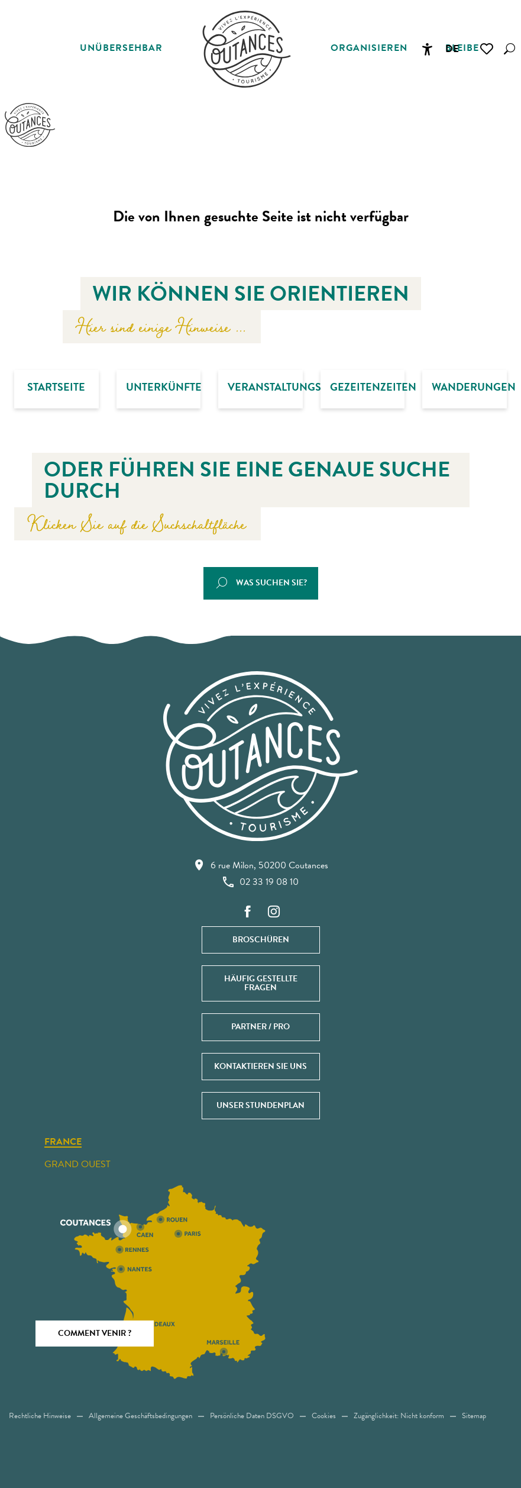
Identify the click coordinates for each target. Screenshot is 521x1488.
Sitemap (474, 1416)
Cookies (324, 1416)
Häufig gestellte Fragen (260, 982)
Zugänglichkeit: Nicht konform (399, 1416)
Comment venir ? (94, 1333)
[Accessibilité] (427, 49)
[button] (509, 48)
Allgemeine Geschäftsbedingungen (140, 1416)
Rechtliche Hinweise (40, 1416)
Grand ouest (77, 1164)
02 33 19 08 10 (261, 882)
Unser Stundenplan (260, 1105)
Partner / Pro (260, 1026)
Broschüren (260, 939)
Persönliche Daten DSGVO (252, 1416)
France (63, 1142)
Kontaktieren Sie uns (260, 1066)
